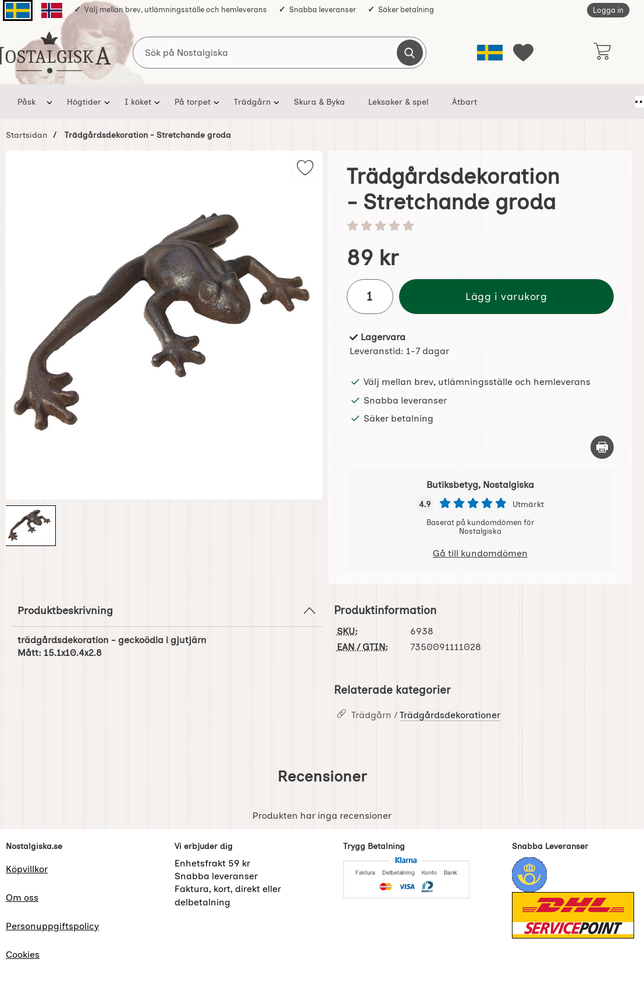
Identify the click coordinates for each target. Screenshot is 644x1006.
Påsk (26, 102)
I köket (137, 102)
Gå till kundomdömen (480, 553)
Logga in (608, 10)
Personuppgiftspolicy (52, 926)
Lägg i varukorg (506, 296)
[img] (305, 167)
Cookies (23, 954)
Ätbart (464, 102)
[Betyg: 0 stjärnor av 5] (480, 226)
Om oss (22, 897)
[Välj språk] (489, 52)
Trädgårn (252, 102)
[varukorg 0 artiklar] (601, 52)
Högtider (84, 102)
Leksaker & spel (398, 102)
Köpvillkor (27, 869)
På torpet (193, 102)
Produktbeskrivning (166, 611)
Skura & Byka (319, 102)
